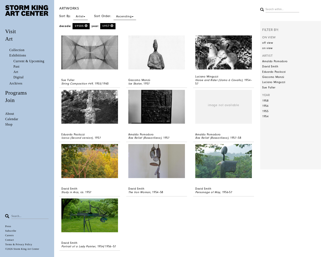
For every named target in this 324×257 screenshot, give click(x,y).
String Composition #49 (77, 83)
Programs (16, 93)
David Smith (270, 66)
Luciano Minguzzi (273, 82)
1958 (265, 100)
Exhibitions (17, 55)
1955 (265, 111)
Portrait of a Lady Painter (78, 246)
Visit (10, 31)
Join (10, 100)
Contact (9, 239)
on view (267, 48)
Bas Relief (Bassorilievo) (145, 138)
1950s (81, 25)
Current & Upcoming (28, 61)
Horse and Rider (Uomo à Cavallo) (218, 80)
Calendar (11, 119)
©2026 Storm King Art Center (22, 249)
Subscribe (10, 230)
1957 (108, 25)
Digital (18, 77)
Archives (15, 83)
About (9, 113)
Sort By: (73, 16)
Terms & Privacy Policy (18, 244)
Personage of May (207, 192)
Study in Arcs (70, 192)
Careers (9, 235)
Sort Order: (115, 16)
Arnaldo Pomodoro (275, 61)
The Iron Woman (139, 192)
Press (8, 226)
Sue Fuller (268, 87)
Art (9, 39)
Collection (17, 50)
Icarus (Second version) (77, 138)
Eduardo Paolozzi (274, 72)
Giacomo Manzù (273, 77)
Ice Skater (135, 83)
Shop (9, 124)
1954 (265, 116)
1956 (265, 106)
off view (267, 43)
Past (16, 66)
